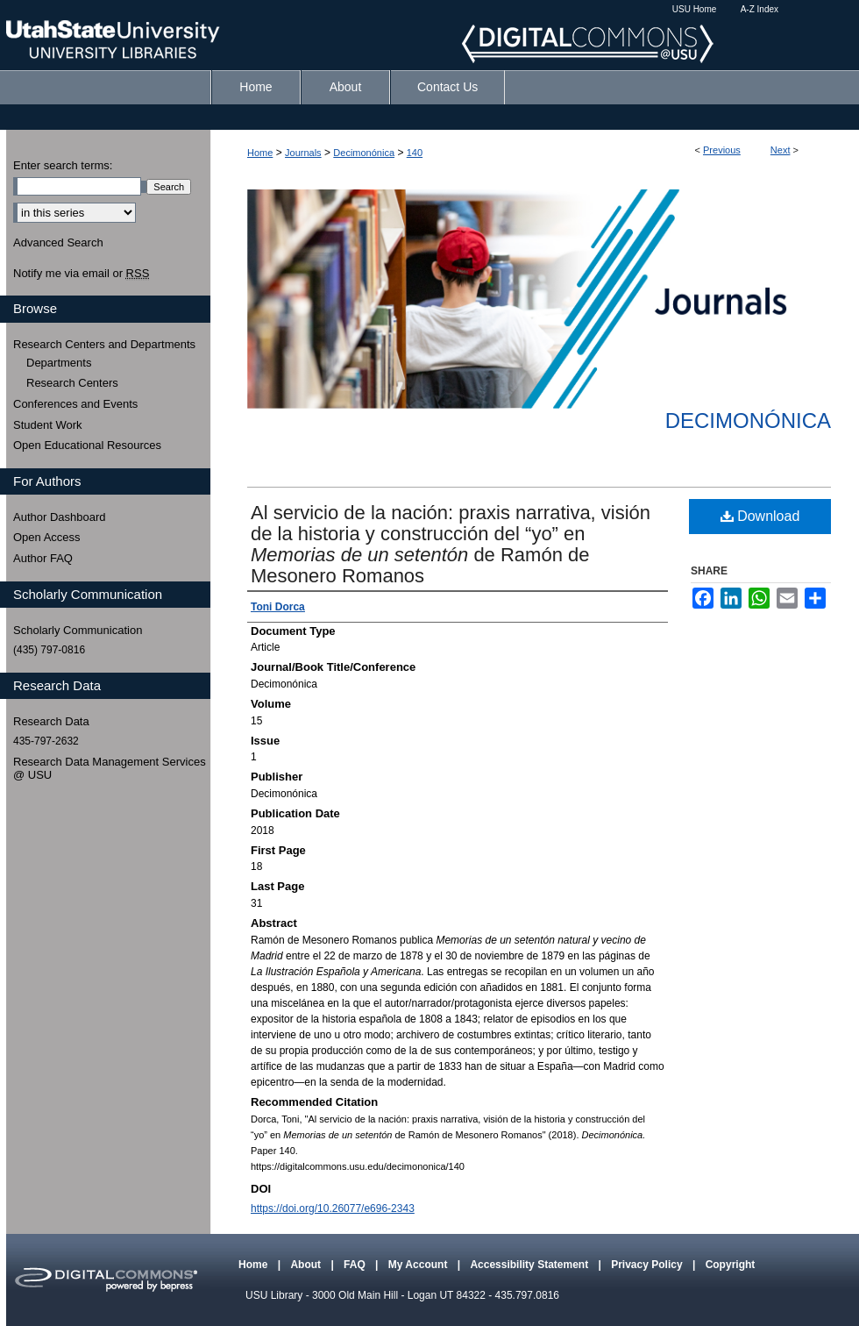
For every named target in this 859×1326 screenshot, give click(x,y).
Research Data (51, 721)
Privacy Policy (648, 1264)
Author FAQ (43, 558)
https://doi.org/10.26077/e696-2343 (333, 1208)
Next (780, 150)
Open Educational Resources (87, 445)
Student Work (47, 424)
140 (414, 152)
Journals (303, 152)
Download (760, 516)
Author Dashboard (59, 517)
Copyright (731, 1264)
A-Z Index (759, 9)
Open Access (47, 537)
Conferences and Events (75, 403)
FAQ (356, 1264)
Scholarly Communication (77, 630)
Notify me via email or (81, 274)
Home (260, 152)
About (306, 1264)
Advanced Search (58, 242)
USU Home (694, 9)
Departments (58, 362)
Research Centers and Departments (104, 344)
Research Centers (72, 382)
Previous (722, 150)
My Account (419, 1264)
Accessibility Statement (530, 1264)
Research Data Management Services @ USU (109, 768)
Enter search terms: (62, 165)
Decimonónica (363, 152)
